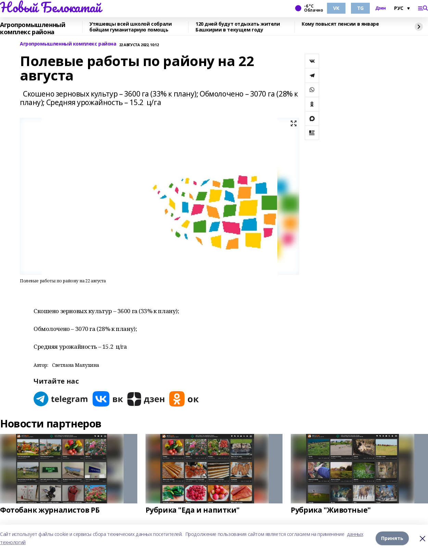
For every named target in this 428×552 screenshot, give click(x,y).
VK (336, 8)
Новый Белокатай (50, 7)
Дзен (380, 8)
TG (360, 8)
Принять (392, 538)
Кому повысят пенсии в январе (340, 24)
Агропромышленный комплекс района (32, 28)
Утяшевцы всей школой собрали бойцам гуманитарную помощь (130, 27)
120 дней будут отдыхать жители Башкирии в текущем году (238, 27)
